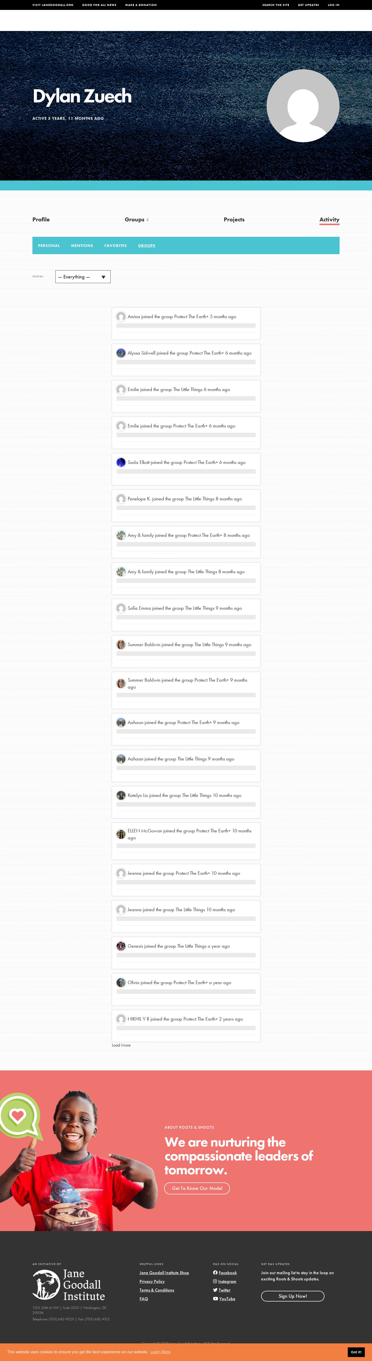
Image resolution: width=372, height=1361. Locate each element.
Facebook (225, 1283)
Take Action (323, 24)
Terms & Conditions (157, 1300)
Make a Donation (141, 5)
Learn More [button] (160, 1352)
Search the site (275, 5)
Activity (330, 230)
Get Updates (308, 5)
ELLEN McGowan (145, 841)
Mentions (82, 256)
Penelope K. (139, 509)
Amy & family (141, 546)
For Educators (189, 24)
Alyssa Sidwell (141, 363)
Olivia (133, 993)
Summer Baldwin (144, 655)
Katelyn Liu (138, 806)
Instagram (224, 1292)
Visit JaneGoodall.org (53, 5)
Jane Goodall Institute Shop (164, 1283)
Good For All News (99, 5)
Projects (262, 24)
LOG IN (334, 5)
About (121, 24)
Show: (38, 287)
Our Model (229, 24)
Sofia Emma (139, 618)
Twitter (221, 1300)
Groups (290, 24)
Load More (121, 1056)
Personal (49, 256)
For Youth (149, 24)
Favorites (115, 256)
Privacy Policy (152, 1292)
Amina (134, 327)
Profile (41, 230)
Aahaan (135, 733)
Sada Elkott (138, 473)
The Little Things (187, 400)
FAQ (144, 1309)
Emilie (133, 400)
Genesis (135, 956)
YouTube (224, 1309)
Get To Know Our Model (197, 1198)
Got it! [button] (356, 1352)
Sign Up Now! (293, 1306)
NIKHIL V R (138, 1029)
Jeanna (135, 883)
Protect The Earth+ (191, 327)
